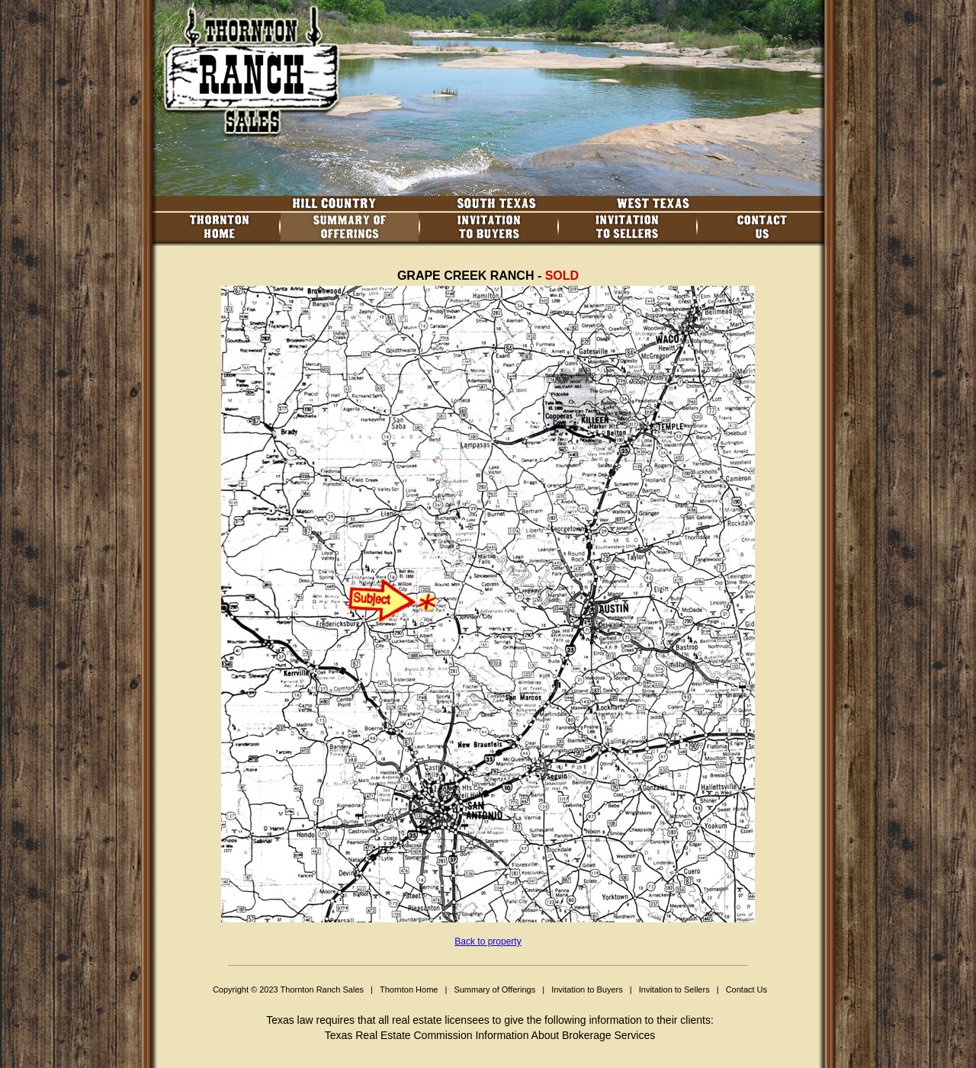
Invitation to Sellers (674, 989)
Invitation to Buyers (587, 989)
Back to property (487, 941)
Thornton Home (409, 989)
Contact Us (746, 989)
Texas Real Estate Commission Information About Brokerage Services (490, 1035)
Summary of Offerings (494, 989)
